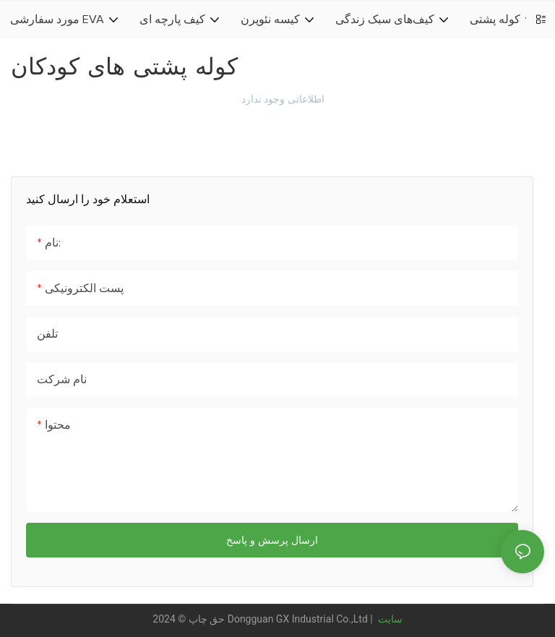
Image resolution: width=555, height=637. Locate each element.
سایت (388, 619)
